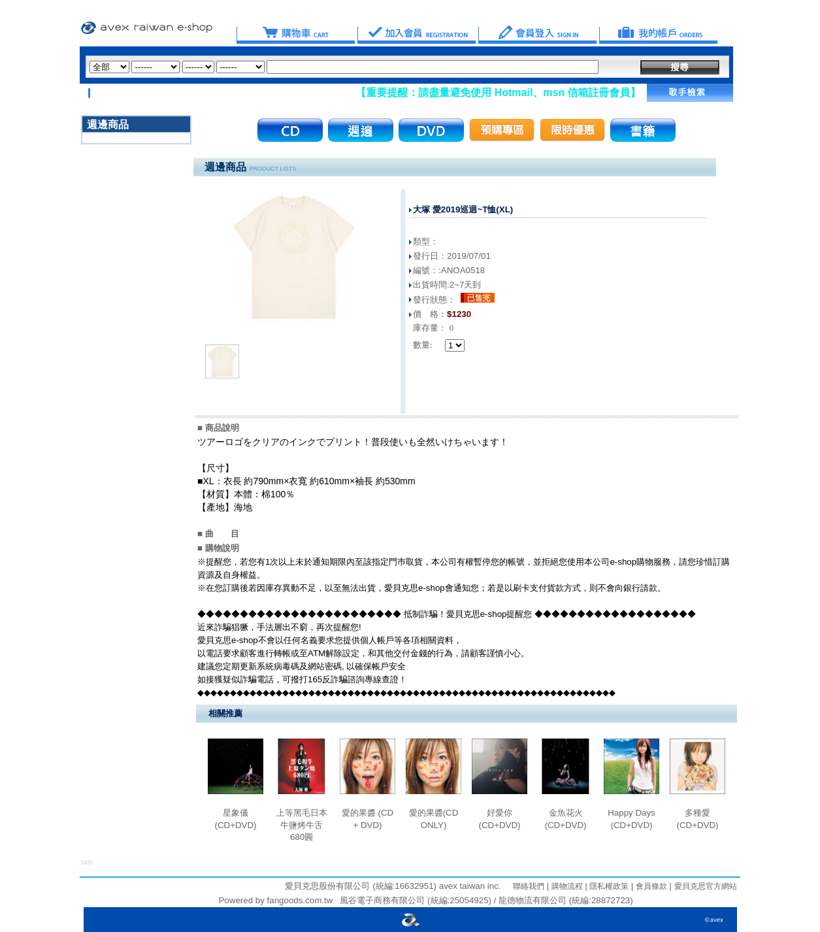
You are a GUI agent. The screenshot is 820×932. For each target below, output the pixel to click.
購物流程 (565, 886)
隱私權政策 (608, 886)
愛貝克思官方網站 (705, 886)
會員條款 (649, 886)
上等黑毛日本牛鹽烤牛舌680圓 (301, 825)
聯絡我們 (528, 886)
